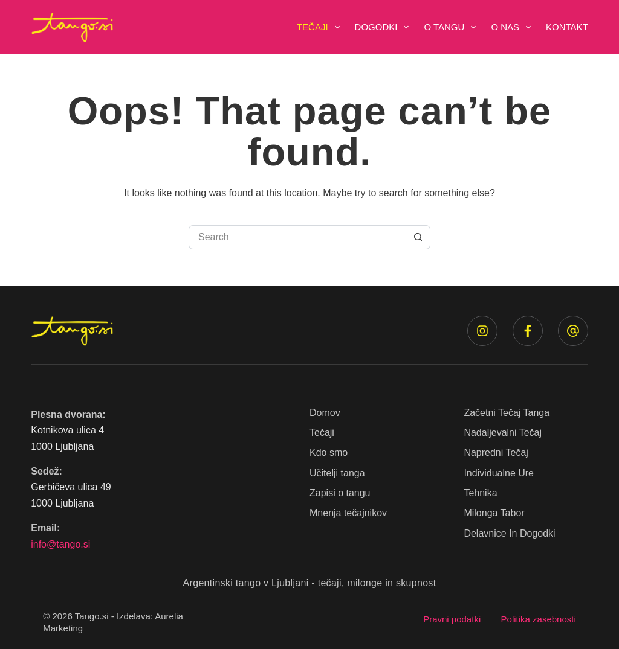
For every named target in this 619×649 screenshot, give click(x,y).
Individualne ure (499, 473)
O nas (513, 27)
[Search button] (418, 237)
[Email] (573, 331)
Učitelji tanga (337, 473)
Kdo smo (329, 452)
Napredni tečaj (496, 452)
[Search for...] (297, 237)
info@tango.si (60, 544)
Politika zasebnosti (538, 619)
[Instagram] (482, 331)
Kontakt (567, 27)
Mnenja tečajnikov (348, 513)
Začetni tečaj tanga (506, 413)
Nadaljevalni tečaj (503, 432)
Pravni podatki (452, 619)
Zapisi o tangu (340, 493)
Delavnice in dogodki (509, 533)
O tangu (452, 27)
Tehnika (480, 493)
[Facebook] (528, 331)
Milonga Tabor (494, 513)
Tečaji (321, 27)
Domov (325, 413)
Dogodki (384, 27)
